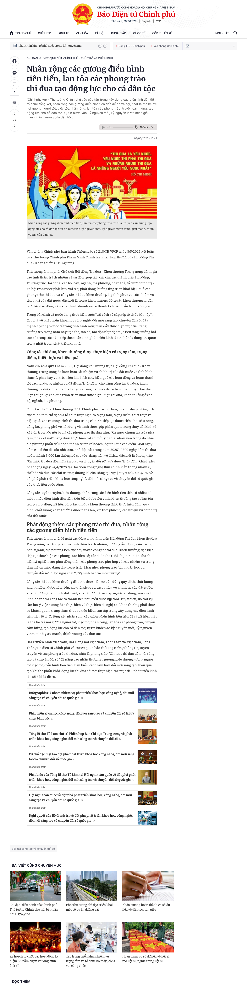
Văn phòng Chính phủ (165, 45)
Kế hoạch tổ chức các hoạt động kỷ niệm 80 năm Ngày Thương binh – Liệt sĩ (34, 961)
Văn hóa (82, 33)
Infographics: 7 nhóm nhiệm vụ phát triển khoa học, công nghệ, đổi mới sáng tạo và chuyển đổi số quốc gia (81, 695)
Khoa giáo (118, 33)
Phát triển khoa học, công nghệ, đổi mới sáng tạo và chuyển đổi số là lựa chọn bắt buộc (81, 715)
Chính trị (45, 33)
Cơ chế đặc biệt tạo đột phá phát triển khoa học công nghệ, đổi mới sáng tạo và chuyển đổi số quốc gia (81, 756)
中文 (158, 21)
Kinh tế (63, 33)
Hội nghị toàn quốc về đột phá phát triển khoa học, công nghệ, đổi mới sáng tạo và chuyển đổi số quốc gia (80, 797)
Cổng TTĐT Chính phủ (130, 45)
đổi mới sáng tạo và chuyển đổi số (33, 848)
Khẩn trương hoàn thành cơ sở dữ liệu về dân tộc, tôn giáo (146, 907)
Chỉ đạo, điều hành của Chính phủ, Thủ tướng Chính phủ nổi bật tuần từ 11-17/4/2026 (34, 909)
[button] (100, 46)
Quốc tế (139, 33)
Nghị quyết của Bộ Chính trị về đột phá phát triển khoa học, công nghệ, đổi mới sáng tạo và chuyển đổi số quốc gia (81, 818)
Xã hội (99, 33)
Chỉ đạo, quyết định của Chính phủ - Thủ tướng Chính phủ (70, 58)
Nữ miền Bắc (147, 127)
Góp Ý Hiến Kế (162, 33)
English (146, 21)
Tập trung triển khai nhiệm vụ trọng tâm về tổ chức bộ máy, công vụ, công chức (90, 961)
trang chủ (20, 33)
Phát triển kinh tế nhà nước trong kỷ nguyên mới (50, 45)
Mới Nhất (222, 33)
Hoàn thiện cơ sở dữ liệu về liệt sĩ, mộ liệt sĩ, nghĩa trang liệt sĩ (146, 959)
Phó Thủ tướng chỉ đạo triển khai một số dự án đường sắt (89, 907)
